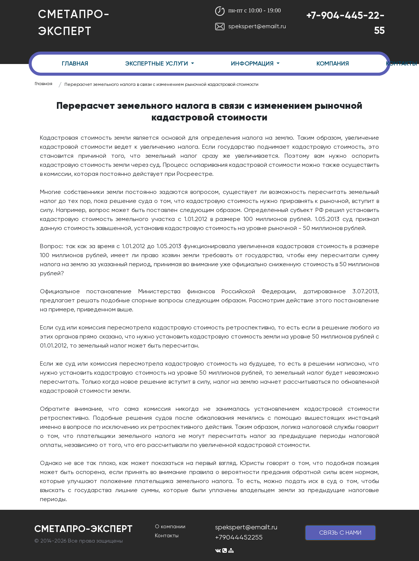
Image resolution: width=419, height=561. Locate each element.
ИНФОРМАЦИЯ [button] (253, 63)
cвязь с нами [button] (340, 532)
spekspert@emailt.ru (250, 26)
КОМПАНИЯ (333, 63)
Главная (43, 83)
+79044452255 (239, 537)
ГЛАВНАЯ (75, 63)
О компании (170, 526)
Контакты (167, 535)
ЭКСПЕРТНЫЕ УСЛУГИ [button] (157, 63)
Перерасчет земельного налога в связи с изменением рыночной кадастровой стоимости (161, 84)
